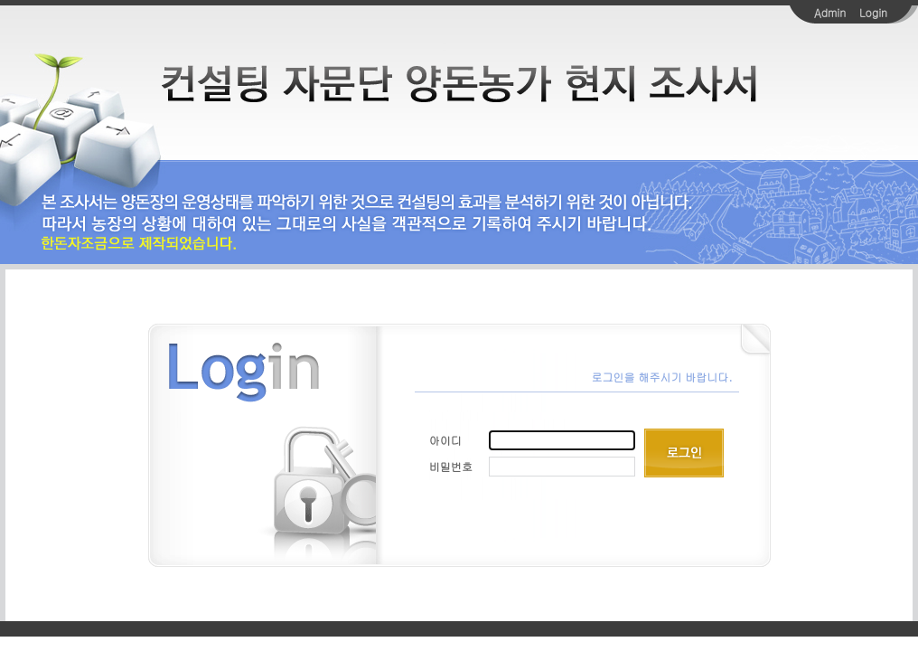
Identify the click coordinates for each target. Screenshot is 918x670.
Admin (830, 12)
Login (873, 12)
